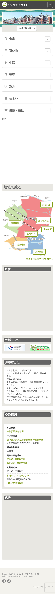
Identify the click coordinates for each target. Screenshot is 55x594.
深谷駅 (10, 431)
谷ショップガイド (15, 4)
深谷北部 (46, 205)
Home (4, 574)
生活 (10, 62)
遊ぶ (10, 86)
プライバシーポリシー (33, 574)
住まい (11, 98)
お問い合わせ (28, 576)
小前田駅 (37, 440)
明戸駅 (10, 440)
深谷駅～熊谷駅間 (15, 459)
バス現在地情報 (14, 483)
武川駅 (18, 440)
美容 (10, 74)
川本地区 (39, 252)
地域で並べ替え (27, 28)
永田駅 (27, 440)
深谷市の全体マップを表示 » (39, 259)
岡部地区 (15, 223)
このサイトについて (16, 574)
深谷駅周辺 (43, 220)
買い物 (11, 50)
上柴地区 (47, 229)
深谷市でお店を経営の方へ (12, 576)
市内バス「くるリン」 (17, 475)
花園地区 (21, 244)
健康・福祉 (14, 110)
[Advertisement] (27, 149)
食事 (10, 38)
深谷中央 (31, 234)
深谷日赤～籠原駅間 (16, 463)
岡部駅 (18, 431)
